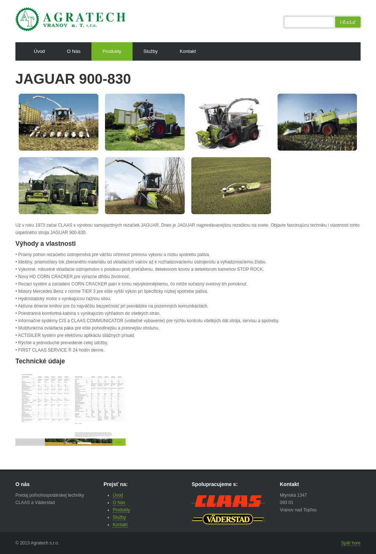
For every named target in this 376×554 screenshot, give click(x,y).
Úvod (39, 51)
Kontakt (188, 51)
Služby (151, 51)
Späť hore (351, 543)
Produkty (111, 51)
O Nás (73, 51)
